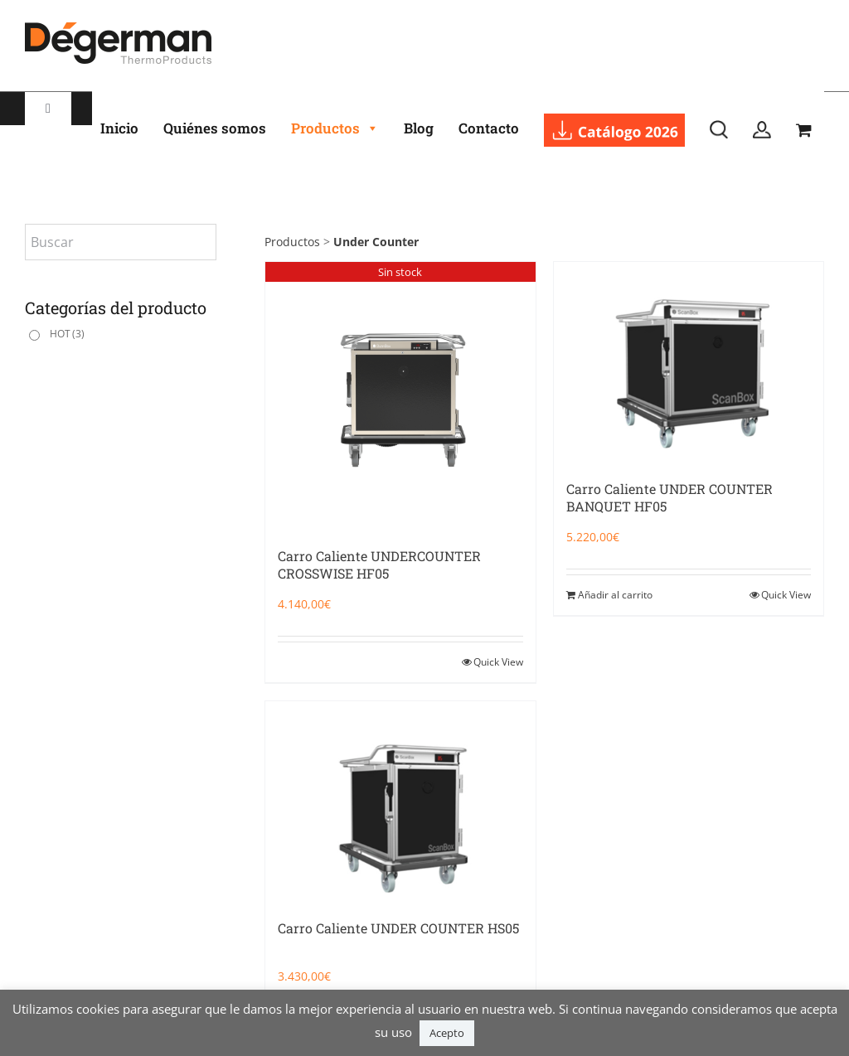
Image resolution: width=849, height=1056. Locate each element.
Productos (335, 128)
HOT (67, 334)
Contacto (488, 128)
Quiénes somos (214, 128)
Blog (419, 128)
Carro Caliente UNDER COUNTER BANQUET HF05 (669, 497)
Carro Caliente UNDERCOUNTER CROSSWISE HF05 (379, 564)
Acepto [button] (446, 1032)
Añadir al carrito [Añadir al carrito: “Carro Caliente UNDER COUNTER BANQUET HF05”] (615, 595)
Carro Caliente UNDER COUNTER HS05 (398, 928)
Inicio (119, 128)
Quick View (498, 662)
